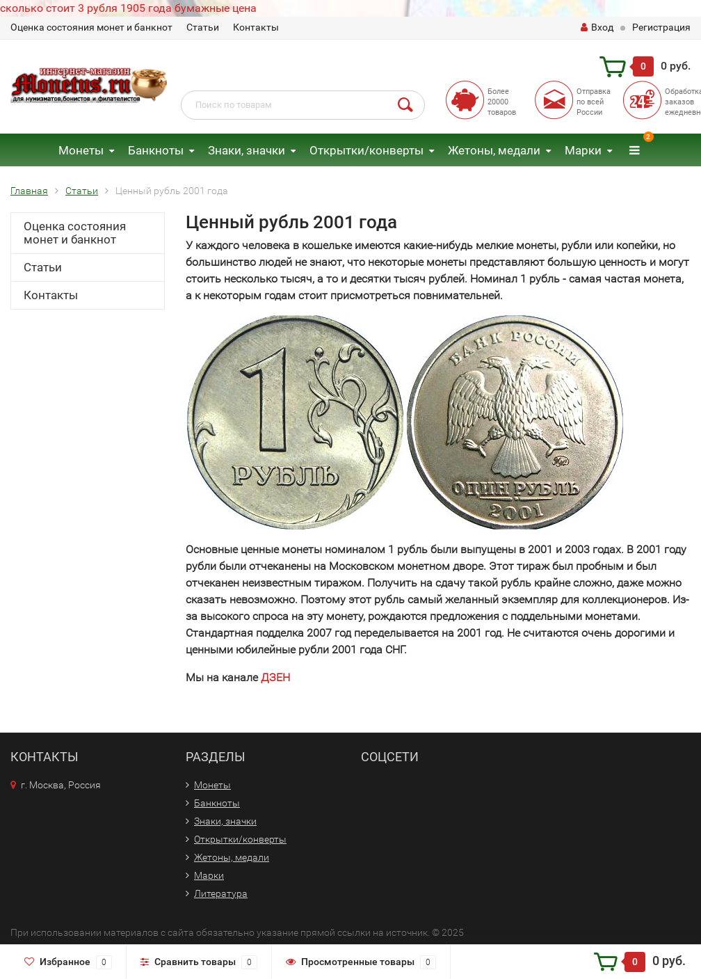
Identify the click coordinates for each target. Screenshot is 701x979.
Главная (29, 190)
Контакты (256, 27)
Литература (221, 893)
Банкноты (156, 150)
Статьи (202, 27)
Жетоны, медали (494, 150)
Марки (583, 150)
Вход (597, 27)
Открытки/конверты (366, 150)
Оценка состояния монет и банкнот (91, 27)
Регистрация (661, 27)
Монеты (81, 150)
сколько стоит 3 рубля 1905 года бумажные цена (128, 8)
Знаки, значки (246, 150)
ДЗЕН (275, 677)
